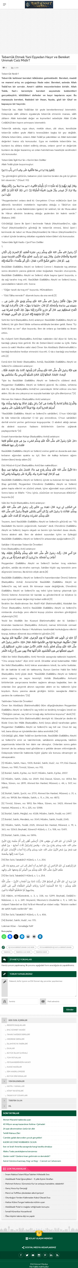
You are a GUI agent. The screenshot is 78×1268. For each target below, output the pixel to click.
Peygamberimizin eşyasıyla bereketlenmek (56, 947)
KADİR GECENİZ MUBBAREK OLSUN (20, 1142)
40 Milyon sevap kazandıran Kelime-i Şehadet (24, 1124)
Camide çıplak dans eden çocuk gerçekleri (22, 1137)
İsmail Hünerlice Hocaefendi (18, 1211)
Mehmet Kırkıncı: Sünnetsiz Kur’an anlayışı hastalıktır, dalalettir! (34, 1184)
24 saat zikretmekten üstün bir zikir (19, 1128)
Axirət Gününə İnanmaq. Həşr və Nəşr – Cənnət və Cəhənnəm (32, 1161)
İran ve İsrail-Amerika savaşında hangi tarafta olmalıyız (27, 1146)
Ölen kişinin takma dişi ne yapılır (20, 1216)
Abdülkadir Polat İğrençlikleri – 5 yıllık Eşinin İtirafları (29, 1179)
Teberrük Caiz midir (23, 952)
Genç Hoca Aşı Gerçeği (16, 1188)
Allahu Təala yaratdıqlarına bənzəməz (20, 1151)
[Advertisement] (39, 31)
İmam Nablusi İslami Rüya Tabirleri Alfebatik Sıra (27, 1174)
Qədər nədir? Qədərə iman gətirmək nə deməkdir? (26, 1156)
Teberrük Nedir (41, 952)
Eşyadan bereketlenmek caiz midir (21, 947)
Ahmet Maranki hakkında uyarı (17, 1120)
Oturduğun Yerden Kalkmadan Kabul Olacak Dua (27, 1197)
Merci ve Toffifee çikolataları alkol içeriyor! (24, 1193)
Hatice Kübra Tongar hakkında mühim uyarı (25, 1202)
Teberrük (7, 952)
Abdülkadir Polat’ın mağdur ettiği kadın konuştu (27, 1207)
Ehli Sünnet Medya (39, 1264)
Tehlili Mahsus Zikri (11, 1133)
